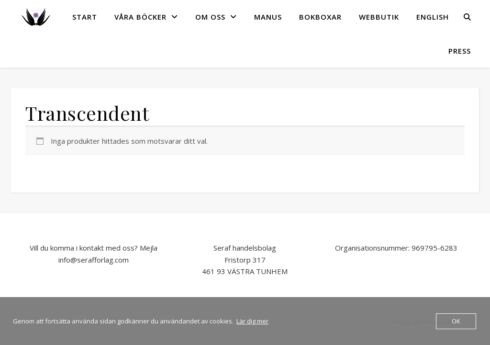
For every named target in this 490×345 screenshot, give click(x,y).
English (432, 17)
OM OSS (210, 17)
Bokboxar (320, 17)
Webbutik (379, 17)
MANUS (268, 17)
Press (459, 51)
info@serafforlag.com (93, 259)
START (84, 17)
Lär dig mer (252, 321)
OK (456, 321)
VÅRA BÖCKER (140, 17)
